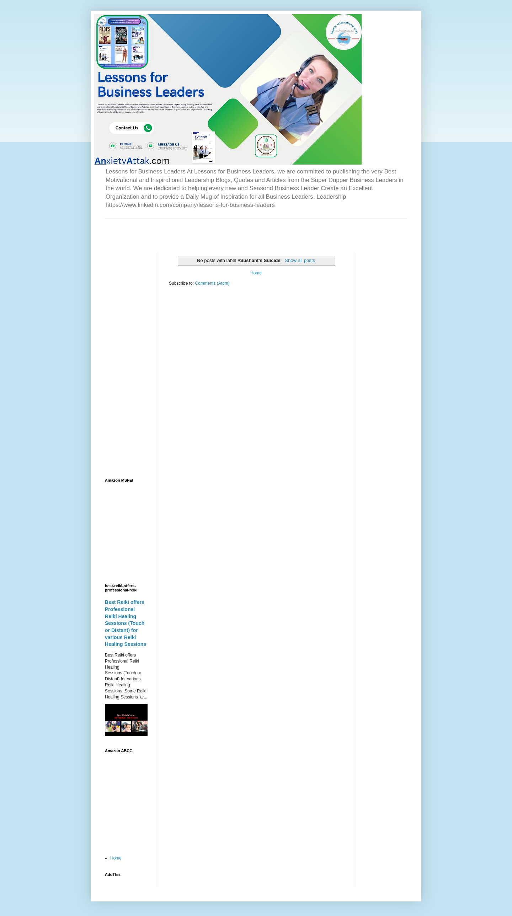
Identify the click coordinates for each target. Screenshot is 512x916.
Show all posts (300, 260)
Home (256, 272)
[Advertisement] (188, 229)
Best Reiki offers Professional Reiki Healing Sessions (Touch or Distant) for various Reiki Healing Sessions (125, 623)
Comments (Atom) (212, 283)
